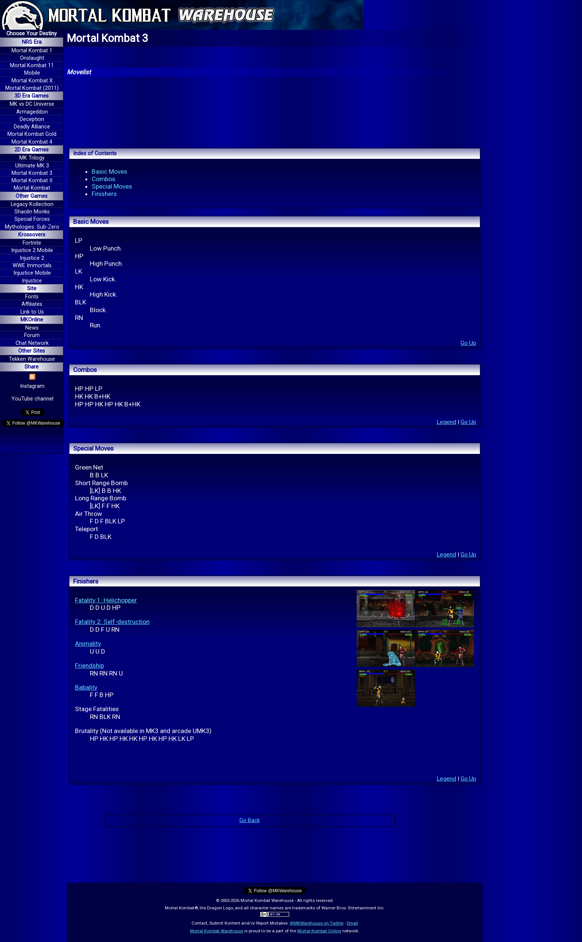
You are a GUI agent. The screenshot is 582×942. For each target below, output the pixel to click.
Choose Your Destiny (31, 33)
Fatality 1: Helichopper (106, 600)
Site (31, 288)
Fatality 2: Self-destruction (112, 621)
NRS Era (32, 42)
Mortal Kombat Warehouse (216, 930)
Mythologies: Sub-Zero (32, 227)
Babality (86, 687)
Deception (32, 119)
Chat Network (32, 343)
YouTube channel (32, 399)
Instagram (32, 386)
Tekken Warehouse (32, 359)
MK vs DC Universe (32, 104)
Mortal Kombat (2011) (32, 88)
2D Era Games (31, 150)
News (32, 328)
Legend (446, 422)
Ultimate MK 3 (32, 166)
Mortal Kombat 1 (32, 51)
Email (352, 923)
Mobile (32, 73)
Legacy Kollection (32, 204)
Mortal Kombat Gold (31, 134)
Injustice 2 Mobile (32, 250)
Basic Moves (109, 171)
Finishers (104, 193)
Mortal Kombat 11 (32, 65)
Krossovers (31, 235)
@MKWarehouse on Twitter (317, 923)
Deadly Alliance (32, 127)
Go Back (249, 820)
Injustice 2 (32, 258)
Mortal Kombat (32, 188)
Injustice (32, 281)
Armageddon (32, 112)
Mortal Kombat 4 (32, 142)
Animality (88, 643)
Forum (32, 335)
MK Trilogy (32, 158)
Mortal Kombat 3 (32, 173)
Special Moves (112, 186)
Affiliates (32, 304)
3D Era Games (31, 96)
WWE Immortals (32, 265)
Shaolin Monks (32, 212)
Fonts (32, 297)
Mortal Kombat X (32, 81)
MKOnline (31, 320)
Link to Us (32, 312)
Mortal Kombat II (32, 180)
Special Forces (32, 219)
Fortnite (32, 243)
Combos (103, 179)
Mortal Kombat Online (319, 930)
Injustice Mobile (32, 273)
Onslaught (32, 58)
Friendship (89, 665)
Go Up (468, 343)
